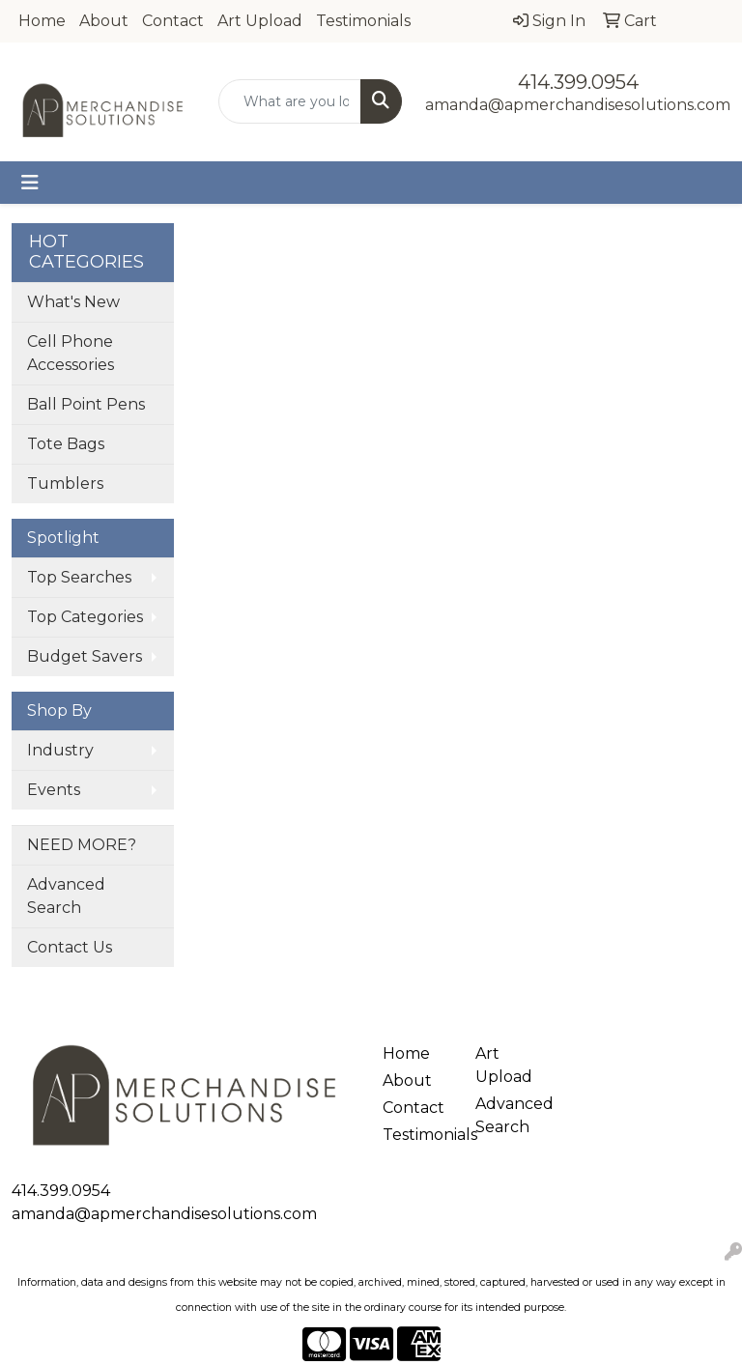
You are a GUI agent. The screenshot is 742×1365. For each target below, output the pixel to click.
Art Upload (259, 21)
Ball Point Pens (86, 404)
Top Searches (79, 577)
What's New (73, 302)
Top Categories (85, 617)
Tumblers (65, 483)
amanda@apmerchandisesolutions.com (577, 105)
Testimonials (363, 21)
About (103, 21)
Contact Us (69, 947)
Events (53, 790)
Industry (60, 750)
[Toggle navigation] (30, 182)
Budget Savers (84, 656)
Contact (173, 21)
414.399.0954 (578, 82)
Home (42, 21)
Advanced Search (66, 896)
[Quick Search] (289, 101)
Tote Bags (65, 444)
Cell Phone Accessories (70, 353)
